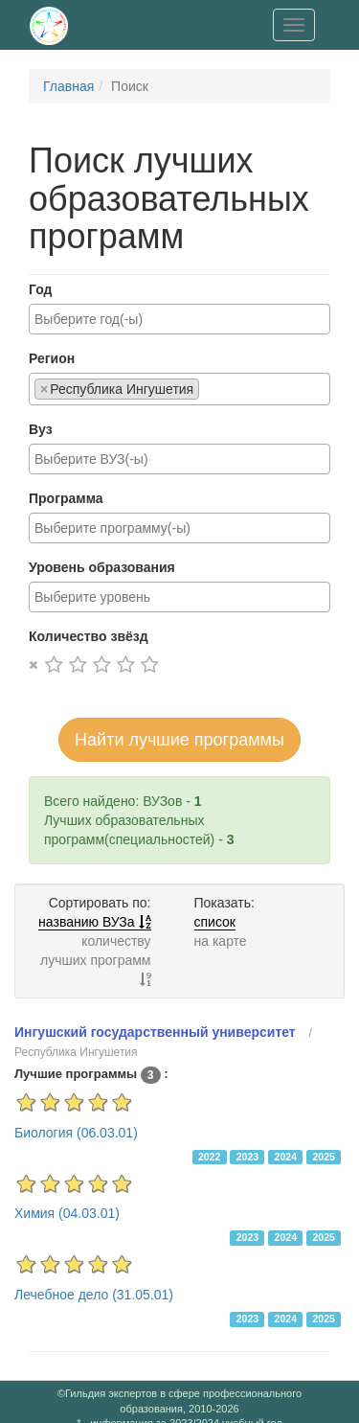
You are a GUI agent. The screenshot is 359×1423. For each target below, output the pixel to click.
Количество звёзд (88, 636)
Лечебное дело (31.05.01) (93, 1294)
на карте (220, 941)
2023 (247, 1156)
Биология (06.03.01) (76, 1132)
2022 (209, 1156)
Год (41, 289)
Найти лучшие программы (179, 739)
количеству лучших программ (95, 959)
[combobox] (179, 319)
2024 (286, 1156)
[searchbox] (179, 319)
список (215, 922)
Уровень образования (102, 567)
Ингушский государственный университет (155, 1032)
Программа (66, 498)
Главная (68, 86)
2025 (323, 1156)
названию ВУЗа (94, 922)
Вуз (41, 429)
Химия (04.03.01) (67, 1213)
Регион (52, 358)
